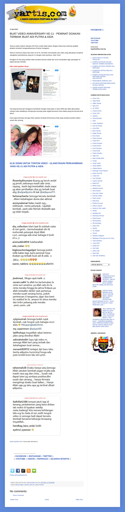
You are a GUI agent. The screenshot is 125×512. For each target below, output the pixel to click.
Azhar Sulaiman (98, 123)
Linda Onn (96, 176)
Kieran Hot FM (97, 173)
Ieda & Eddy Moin (98, 158)
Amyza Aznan (97, 111)
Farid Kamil (96, 151)
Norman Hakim (97, 196)
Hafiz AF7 (96, 156)
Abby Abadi (96, 101)
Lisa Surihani (97, 178)
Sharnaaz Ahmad (98, 216)
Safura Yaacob (97, 206)
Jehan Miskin (97, 166)
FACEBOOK (20, 456)
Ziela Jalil (96, 253)
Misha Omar (96, 186)
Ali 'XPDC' (96, 108)
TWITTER (47, 456)
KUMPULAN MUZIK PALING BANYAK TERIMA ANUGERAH (103, 63)
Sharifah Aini (97, 213)
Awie (94, 121)
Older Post (79, 499)
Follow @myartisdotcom (18, 475)
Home (47, 499)
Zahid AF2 (96, 246)
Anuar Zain (96, 113)
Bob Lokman (97, 131)
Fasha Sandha (97, 153)
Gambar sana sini (29, 484)
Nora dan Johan (98, 193)
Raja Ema (96, 201)
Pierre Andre (97, 198)
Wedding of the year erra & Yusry (103, 238)
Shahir (95, 211)
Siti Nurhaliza (97, 223)
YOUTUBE (20, 459)
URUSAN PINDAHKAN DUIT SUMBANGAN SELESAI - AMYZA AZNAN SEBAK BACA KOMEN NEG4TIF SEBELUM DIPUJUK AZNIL (104, 280)
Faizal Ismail (97, 146)
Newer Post (14, 499)
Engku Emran (97, 133)
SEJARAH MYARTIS (59, 459)
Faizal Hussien (97, 143)
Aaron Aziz (96, 98)
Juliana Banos (97, 168)
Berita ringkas (19, 484)
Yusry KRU (96, 243)
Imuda (95, 161)
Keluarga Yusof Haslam (100, 171)
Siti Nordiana (97, 221)
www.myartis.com (16, 441)
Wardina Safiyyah (98, 236)
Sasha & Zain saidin (99, 208)
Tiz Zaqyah (96, 231)
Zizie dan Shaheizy (99, 256)
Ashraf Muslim (97, 118)
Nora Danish (97, 191)
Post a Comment (18, 495)
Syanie (95, 228)
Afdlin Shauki (97, 103)
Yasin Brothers (97, 241)
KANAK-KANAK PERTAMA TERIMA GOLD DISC (101, 88)
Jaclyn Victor (97, 163)
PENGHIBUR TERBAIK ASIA (102, 81)
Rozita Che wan (98, 203)
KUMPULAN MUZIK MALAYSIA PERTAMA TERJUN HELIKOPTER (103, 76)
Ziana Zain (96, 251)
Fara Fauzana (97, 148)
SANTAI (31, 459)
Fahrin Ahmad (97, 138)
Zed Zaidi (96, 248)
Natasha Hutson (98, 188)
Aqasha (95, 116)
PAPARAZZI (42, 459)
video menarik (39, 484)
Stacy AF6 (96, 226)
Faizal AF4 (96, 141)
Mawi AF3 (96, 183)
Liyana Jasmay (97, 181)
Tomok (95, 233)
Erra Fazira (96, 136)
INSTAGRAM (35, 456)
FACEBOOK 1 (97, 30)
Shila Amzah (97, 218)
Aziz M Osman (97, 126)
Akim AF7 (96, 106)
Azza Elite (96, 128)
